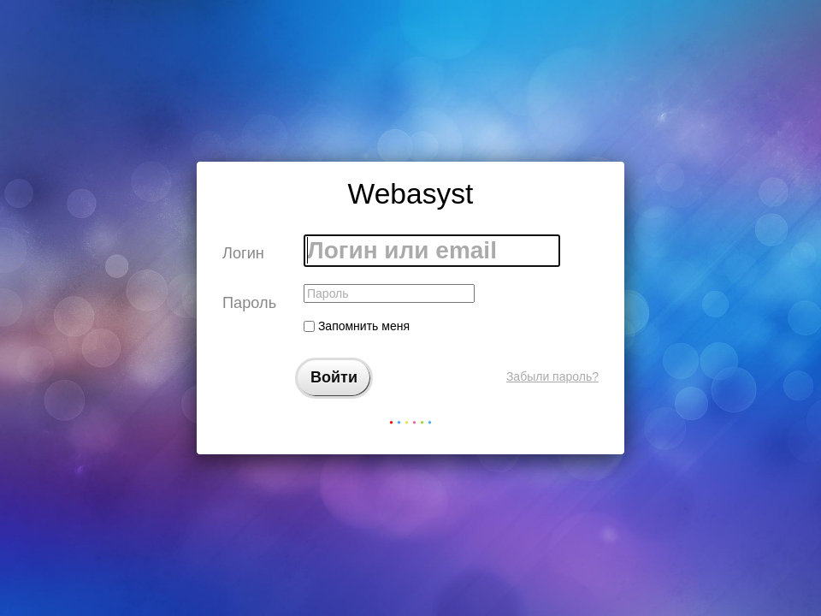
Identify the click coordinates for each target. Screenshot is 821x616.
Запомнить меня (357, 326)
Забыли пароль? (552, 376)
